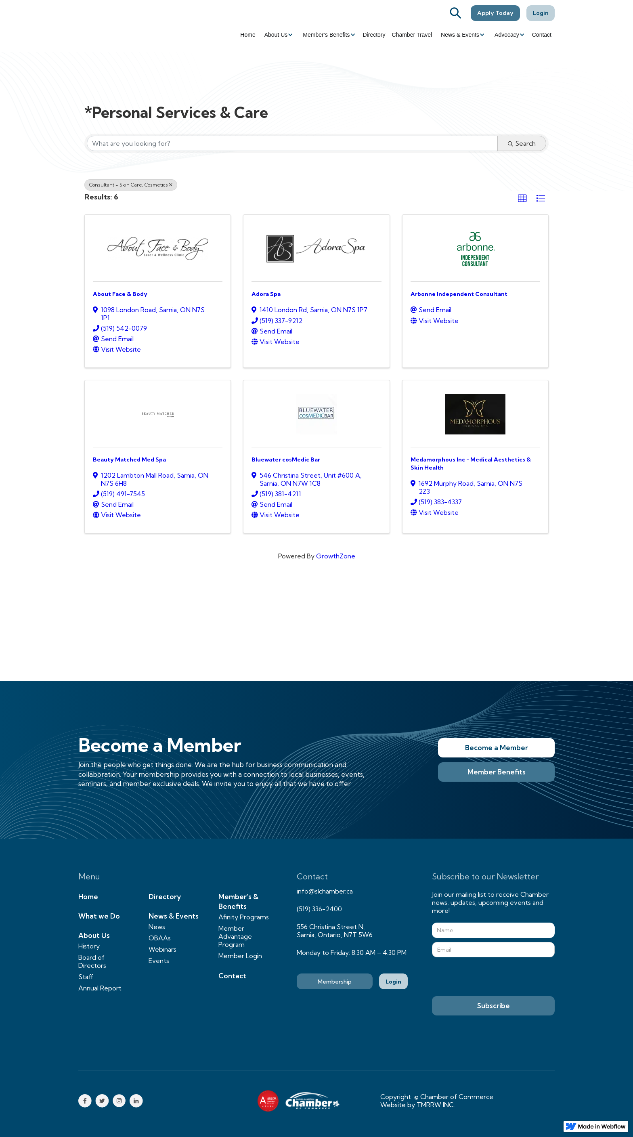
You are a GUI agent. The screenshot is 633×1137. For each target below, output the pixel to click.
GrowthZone (335, 556)
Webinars (162, 949)
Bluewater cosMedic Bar (286, 459)
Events (159, 961)
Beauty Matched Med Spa (129, 459)
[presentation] (493, 977)
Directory (374, 34)
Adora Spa (266, 294)
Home (247, 34)
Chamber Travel (412, 34)
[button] (278, 35)
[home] (122, 26)
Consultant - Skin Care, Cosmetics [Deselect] (130, 185)
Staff (85, 977)
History (89, 946)
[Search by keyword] (292, 143)
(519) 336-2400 (319, 909)
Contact (541, 34)
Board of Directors (92, 961)
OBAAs (160, 938)
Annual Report (100, 988)
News (157, 927)
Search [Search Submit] (522, 143)
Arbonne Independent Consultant (459, 294)
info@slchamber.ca (325, 891)
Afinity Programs (243, 917)
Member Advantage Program (235, 936)
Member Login (240, 956)
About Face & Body (120, 294)
